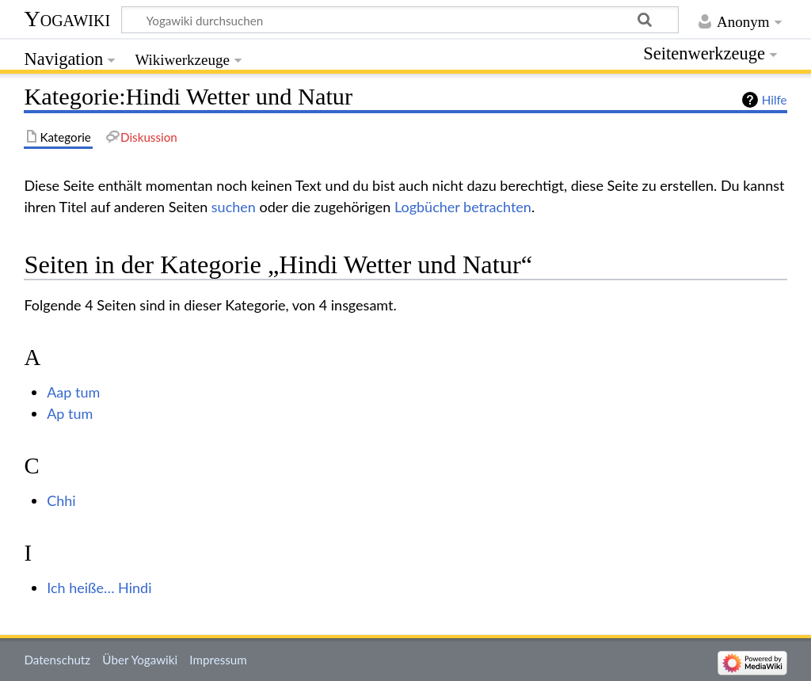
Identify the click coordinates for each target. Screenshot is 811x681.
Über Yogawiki (139, 659)
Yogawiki (67, 18)
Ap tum (70, 413)
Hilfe (774, 100)
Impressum (218, 659)
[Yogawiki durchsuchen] (400, 19)
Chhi (61, 500)
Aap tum (73, 392)
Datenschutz (57, 659)
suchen (233, 206)
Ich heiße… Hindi (99, 587)
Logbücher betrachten (462, 206)
